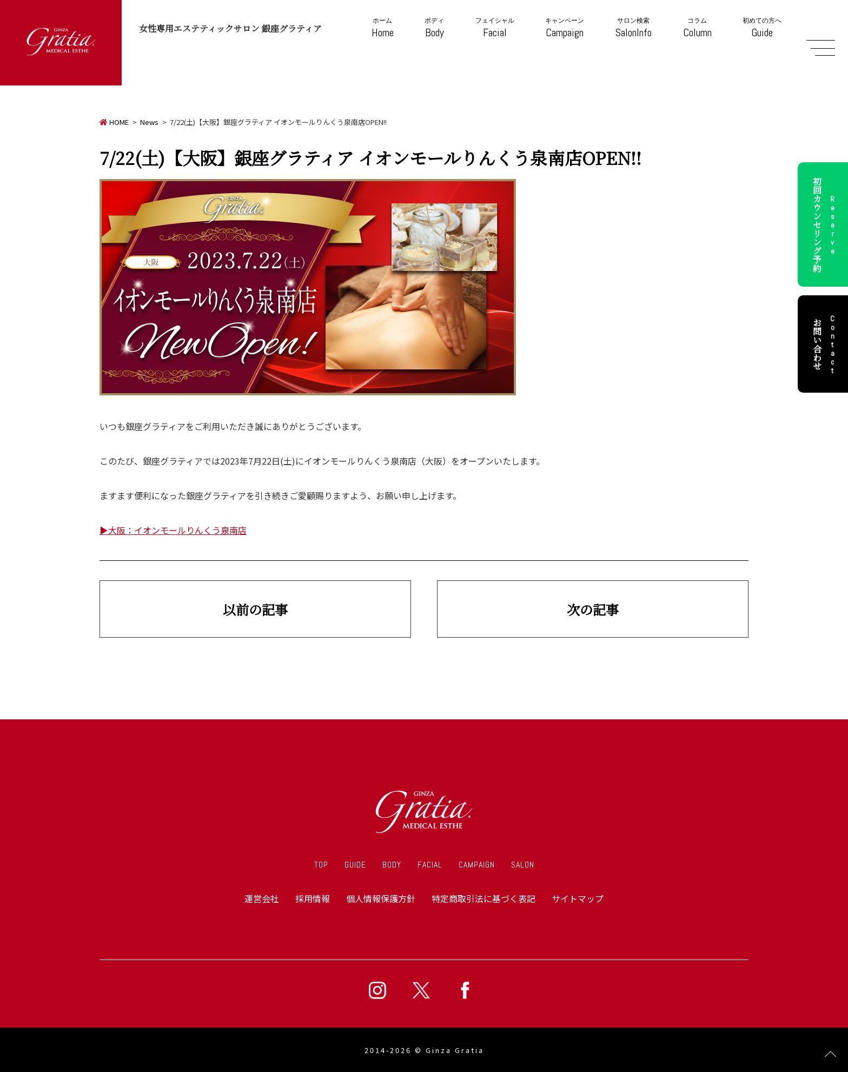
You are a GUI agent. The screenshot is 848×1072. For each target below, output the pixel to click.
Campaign (564, 27)
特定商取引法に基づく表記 (483, 898)
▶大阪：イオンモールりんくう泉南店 (173, 530)
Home (383, 27)
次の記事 (593, 609)
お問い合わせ (825, 344)
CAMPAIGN (477, 864)
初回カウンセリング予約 (825, 224)
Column (697, 27)
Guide (762, 27)
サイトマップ (578, 898)
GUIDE (355, 864)
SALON (522, 864)
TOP (321, 864)
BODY (391, 864)
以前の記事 (255, 609)
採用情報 (312, 898)
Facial (494, 27)
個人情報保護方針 (380, 898)
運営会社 (261, 898)
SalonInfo (633, 27)
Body (434, 27)
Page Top (830, 1054)
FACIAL (430, 864)
